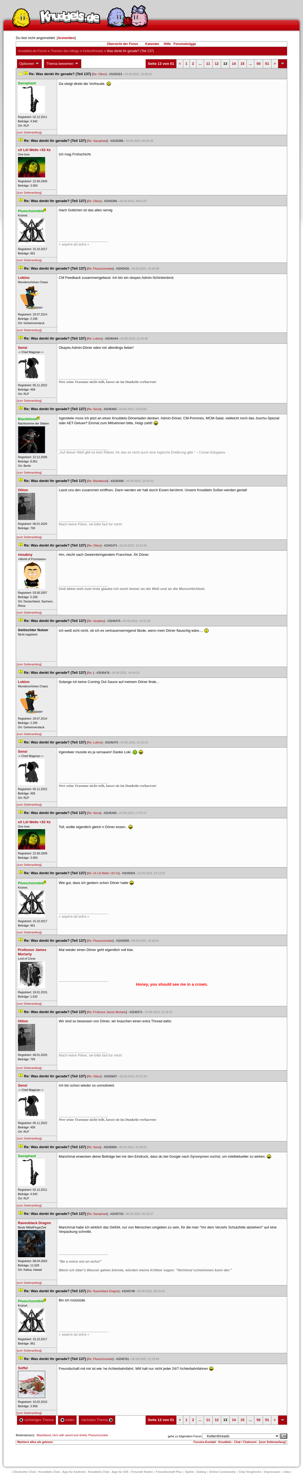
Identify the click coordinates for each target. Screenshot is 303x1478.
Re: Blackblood (97, 481)
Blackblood (44, 1435)
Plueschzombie (98, 1435)
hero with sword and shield (69, 1435)
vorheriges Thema (36, 1420)
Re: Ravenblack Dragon (103, 1291)
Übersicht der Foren (122, 44)
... (200, 64)
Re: (90, 672)
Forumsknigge (185, 44)
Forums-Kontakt (204, 1442)
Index (67, 1420)
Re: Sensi (94, 409)
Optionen (29, 64)
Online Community (222, 1471)
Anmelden (66, 38)
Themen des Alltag (65, 51)
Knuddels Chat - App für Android (62, 1471)
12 (217, 64)
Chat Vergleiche (250, 1471)
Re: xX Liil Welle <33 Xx (103, 873)
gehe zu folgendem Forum (185, 1436)
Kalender (152, 44)
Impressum (272, 1471)
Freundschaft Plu (169, 1471)
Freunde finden (142, 1471)
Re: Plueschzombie (100, 268)
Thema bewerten (62, 64)
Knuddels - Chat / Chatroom (237, 1442)
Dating (201, 1471)
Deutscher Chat (25, 1471)
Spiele (189, 1471)
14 (234, 64)
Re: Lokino (95, 338)
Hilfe (167, 44)
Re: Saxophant (97, 140)
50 (258, 64)
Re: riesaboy (96, 621)
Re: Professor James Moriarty (107, 1012)
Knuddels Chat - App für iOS (108, 1471)
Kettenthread (93, 51)
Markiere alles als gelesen (35, 1442)
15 (242, 64)
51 (267, 64)
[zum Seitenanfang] (29, 132)
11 (208, 64)
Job (286, 1471)
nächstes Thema (97, 1420)
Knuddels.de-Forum (32, 51)
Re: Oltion (99, 74)
